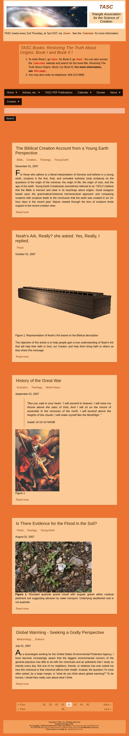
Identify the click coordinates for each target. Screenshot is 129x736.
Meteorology (24, 639)
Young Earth (61, 159)
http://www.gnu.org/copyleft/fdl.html (85, 726)
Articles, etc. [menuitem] (30, 93)
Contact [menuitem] (12, 102)
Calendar (88, 33)
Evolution (22, 387)
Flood (20, 247)
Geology (32, 530)
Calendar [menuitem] (83, 93)
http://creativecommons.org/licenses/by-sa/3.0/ (61, 727)
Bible (20, 159)
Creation (31, 159)
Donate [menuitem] (101, 92)
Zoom (66, 33)
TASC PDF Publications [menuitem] (58, 92)
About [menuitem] (114, 93)
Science (39, 639)
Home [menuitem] (11, 93)
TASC (106, 7)
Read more (22, 212)
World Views (53, 387)
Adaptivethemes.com (75, 729)
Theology (45, 159)
